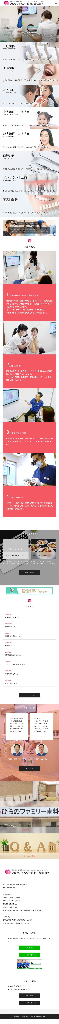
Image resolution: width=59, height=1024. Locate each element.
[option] (16, 552)
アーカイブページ (30, 572)
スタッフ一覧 (29, 768)
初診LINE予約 (29, 948)
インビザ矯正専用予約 (29, 955)
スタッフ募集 (29, 995)
